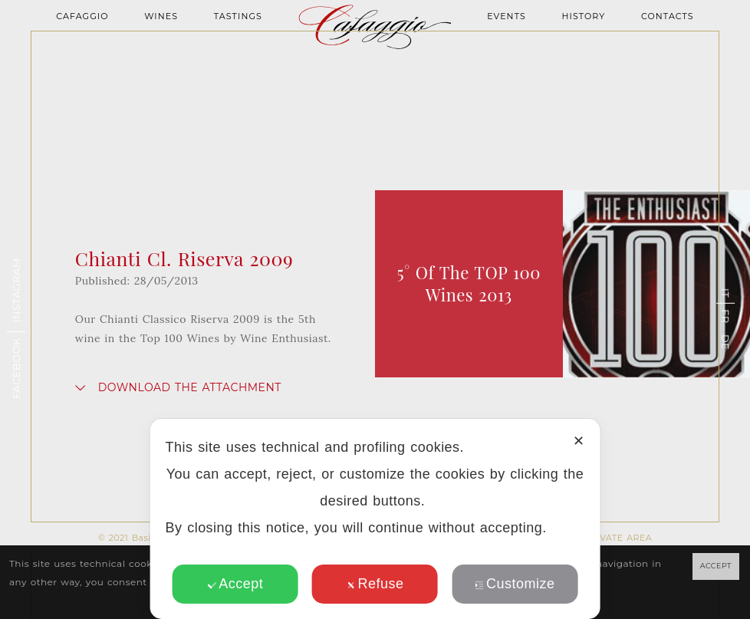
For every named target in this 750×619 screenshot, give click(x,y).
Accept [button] (235, 583)
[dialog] (375, 519)
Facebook (16, 368)
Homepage (375, 57)
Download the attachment (189, 387)
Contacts (667, 16)
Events (506, 16)
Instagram (16, 290)
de (725, 341)
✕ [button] (578, 441)
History (583, 16)
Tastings (238, 16)
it (725, 292)
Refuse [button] (375, 583)
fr (725, 316)
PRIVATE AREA (618, 537)
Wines (161, 16)
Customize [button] (514, 583)
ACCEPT (716, 565)
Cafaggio (82, 16)
